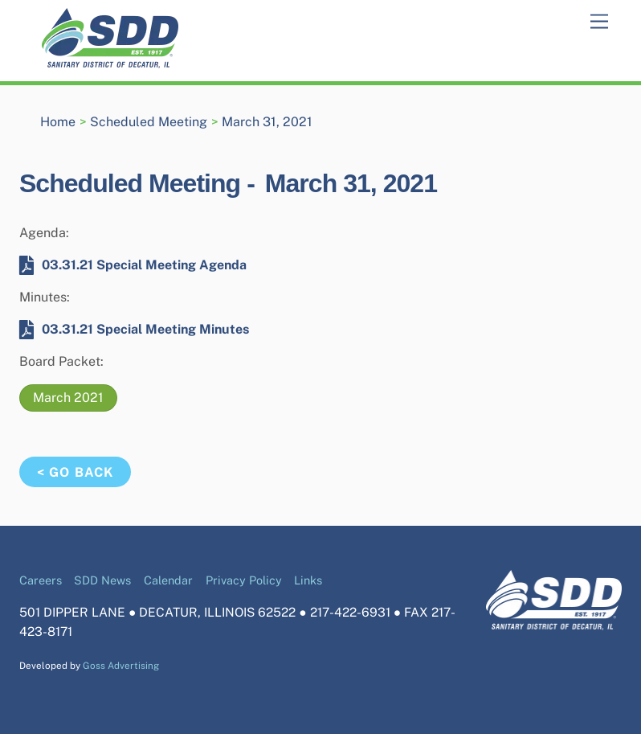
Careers (40, 580)
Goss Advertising (121, 665)
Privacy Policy (244, 580)
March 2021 (68, 397)
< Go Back (74, 472)
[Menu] (599, 22)
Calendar (168, 580)
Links (308, 580)
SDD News (102, 580)
